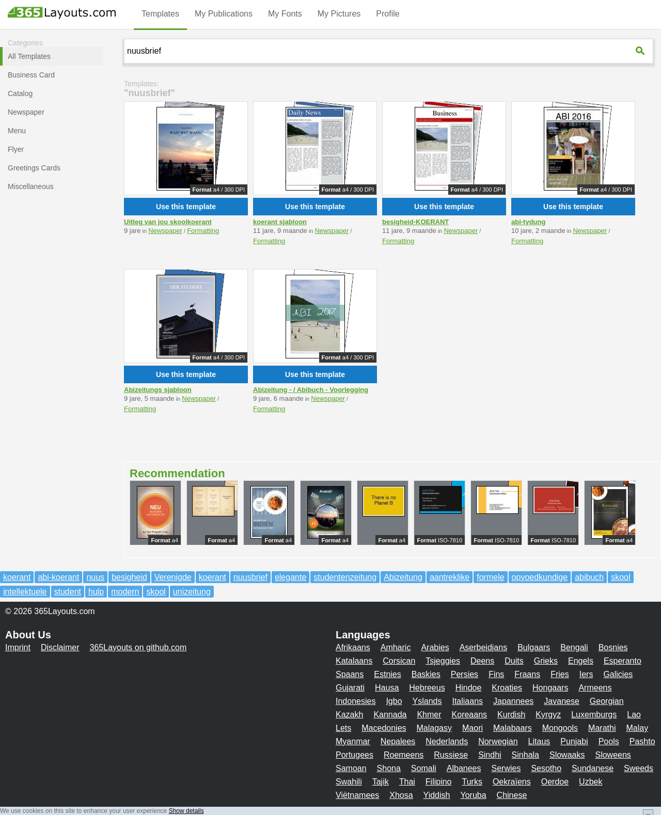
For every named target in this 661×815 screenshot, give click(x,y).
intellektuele (25, 591)
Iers (586, 674)
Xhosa (401, 795)
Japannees (513, 701)
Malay (637, 728)
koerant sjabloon (280, 222)
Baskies (426, 674)
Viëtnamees (357, 795)
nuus (95, 577)
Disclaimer (60, 647)
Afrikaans (353, 647)
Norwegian (497, 741)
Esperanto (622, 660)
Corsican (399, 660)
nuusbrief (250, 577)
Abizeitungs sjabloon (158, 390)
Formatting (203, 230)
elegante (290, 577)
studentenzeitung (344, 577)
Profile (387, 13)
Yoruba (473, 795)
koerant (16, 577)
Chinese (512, 795)
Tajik (380, 781)
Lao (634, 714)
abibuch (589, 577)
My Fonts (285, 13)
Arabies (435, 647)
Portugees (354, 754)
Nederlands (447, 741)
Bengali (574, 647)
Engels (580, 660)
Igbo (394, 701)
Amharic (396, 647)
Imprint (17, 647)
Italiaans (467, 701)
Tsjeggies (443, 660)
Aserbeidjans (484, 647)
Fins (496, 674)
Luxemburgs (594, 714)
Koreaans (469, 714)
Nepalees (398, 741)
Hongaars (550, 687)
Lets (343, 728)
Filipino (439, 781)
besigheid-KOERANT (415, 222)
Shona (389, 768)
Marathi (602, 728)
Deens (482, 660)
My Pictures (339, 13)
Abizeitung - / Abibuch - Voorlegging (310, 390)
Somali (423, 768)
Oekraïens (512, 781)
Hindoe (468, 687)
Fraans (527, 674)
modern (125, 591)
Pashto (642, 741)
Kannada (389, 714)
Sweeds (638, 768)
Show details (186, 810)
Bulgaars (533, 647)
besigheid (129, 577)
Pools (609, 741)
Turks (472, 781)
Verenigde (173, 577)
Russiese (451, 754)
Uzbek (590, 781)
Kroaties (507, 687)
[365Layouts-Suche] (641, 50)
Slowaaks (567, 754)
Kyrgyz (548, 714)
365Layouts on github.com (138, 647)
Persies (464, 674)
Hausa (387, 687)
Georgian (607, 701)
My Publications (224, 13)
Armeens (594, 687)
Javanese (561, 701)
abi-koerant (58, 577)
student (67, 591)
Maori (472, 728)
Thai (407, 781)
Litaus (539, 741)
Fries (559, 674)
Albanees (464, 768)
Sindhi (489, 754)
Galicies (618, 674)
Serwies (506, 768)
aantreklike (449, 577)
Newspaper (165, 230)
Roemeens (403, 754)
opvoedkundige (540, 577)
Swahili (349, 781)
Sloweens (613, 754)
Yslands (427, 701)
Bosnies (613, 647)
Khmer (429, 714)
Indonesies (355, 701)
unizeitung (192, 591)
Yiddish (436, 795)
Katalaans (354, 660)
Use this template (186, 206)
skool (620, 577)
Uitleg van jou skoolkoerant (168, 222)
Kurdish (511, 714)
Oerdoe (555, 781)
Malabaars (512, 728)
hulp (96, 591)
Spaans (350, 674)
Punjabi (574, 741)
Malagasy (434, 728)
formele (490, 577)
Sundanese (592, 768)
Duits (514, 660)
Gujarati (350, 687)
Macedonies (383, 728)
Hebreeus (427, 687)
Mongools (560, 728)
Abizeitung (403, 577)
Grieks (546, 660)
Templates (160, 13)
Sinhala (525, 754)
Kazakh (349, 714)
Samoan (351, 768)
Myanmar (353, 741)
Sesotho (546, 768)
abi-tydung (528, 222)
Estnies (387, 674)
